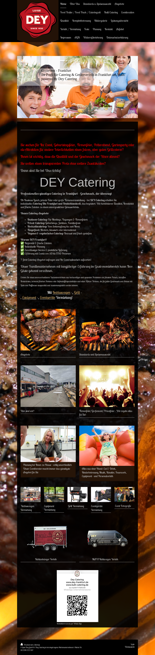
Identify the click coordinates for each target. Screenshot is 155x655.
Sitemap (37, 645)
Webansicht (129, 646)
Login (132, 644)
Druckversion (27, 645)
